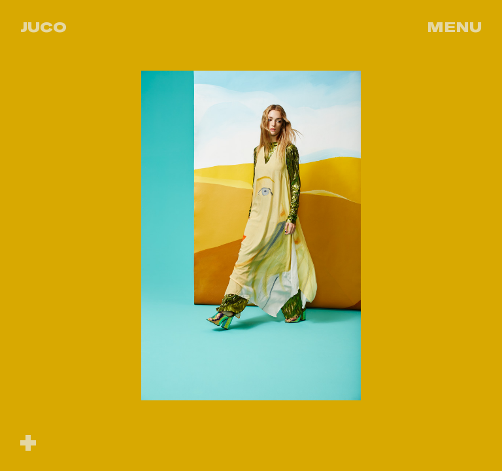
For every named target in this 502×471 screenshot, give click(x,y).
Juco (43, 26)
